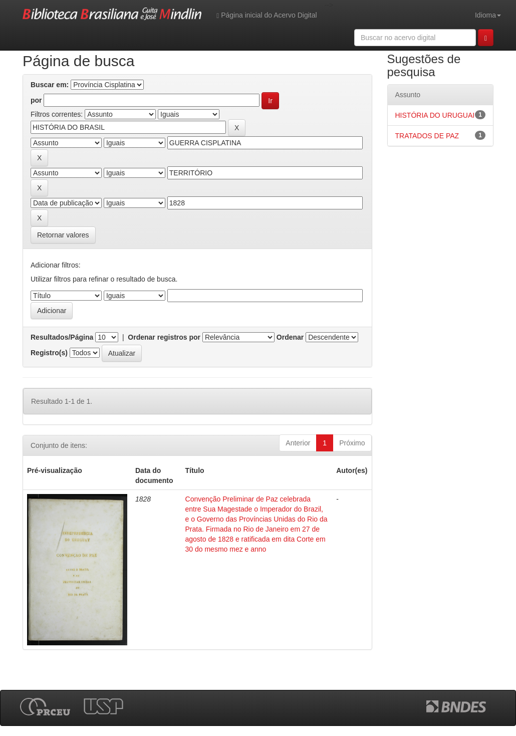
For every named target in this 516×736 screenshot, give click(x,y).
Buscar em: (50, 85)
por (36, 100)
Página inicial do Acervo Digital (266, 15)
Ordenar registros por (164, 337)
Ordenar (290, 337)
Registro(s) (49, 353)
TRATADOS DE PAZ (427, 136)
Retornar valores (63, 235)
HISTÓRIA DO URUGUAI (435, 115)
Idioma (488, 15)
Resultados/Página (62, 337)
